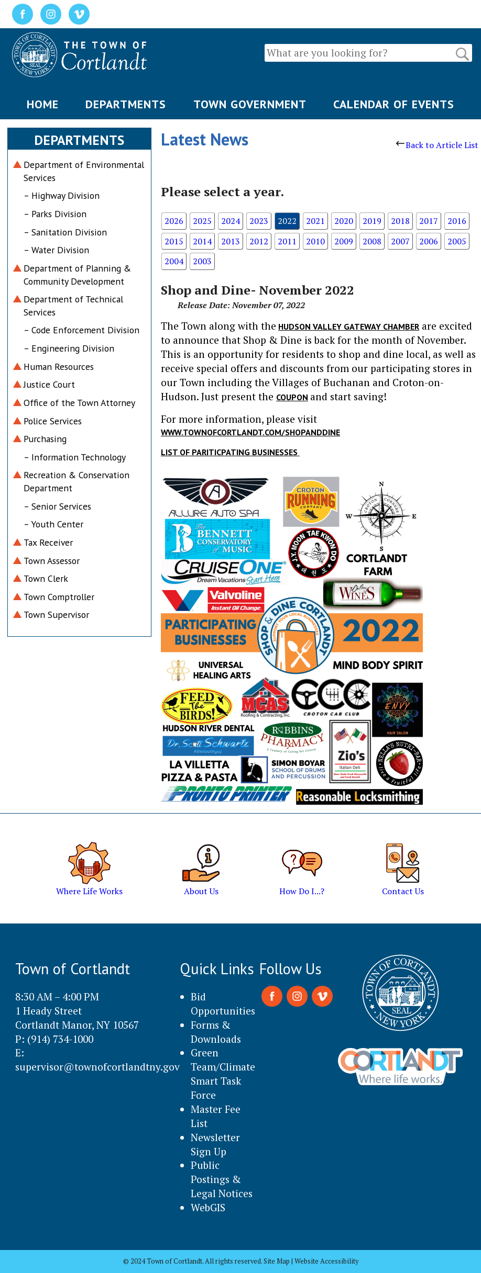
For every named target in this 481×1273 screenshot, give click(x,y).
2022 (287, 221)
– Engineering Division (69, 348)
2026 (174, 221)
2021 (315, 221)
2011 (287, 241)
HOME (43, 104)
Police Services (53, 421)
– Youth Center (53, 524)
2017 (428, 221)
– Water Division (56, 250)
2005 (456, 241)
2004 (174, 261)
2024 (230, 221)
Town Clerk (46, 578)
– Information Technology (75, 457)
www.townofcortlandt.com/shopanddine (250, 432)
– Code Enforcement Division (81, 330)
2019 (372, 221)
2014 (202, 241)
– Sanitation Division (65, 232)
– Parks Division (55, 214)
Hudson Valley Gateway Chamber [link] (348, 326)
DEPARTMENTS (125, 104)
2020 (343, 221)
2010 (315, 241)
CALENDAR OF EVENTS (393, 104)
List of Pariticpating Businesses (230, 452)
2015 (174, 241)
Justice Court (49, 384)
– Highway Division (62, 195)
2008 (372, 241)
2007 (400, 241)
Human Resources (59, 367)
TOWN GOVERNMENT (250, 104)
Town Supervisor (56, 615)
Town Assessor (52, 561)
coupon (292, 397)
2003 (202, 261)
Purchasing (45, 439)
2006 (428, 241)
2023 (258, 221)
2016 (456, 221)
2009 (343, 241)
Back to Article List (437, 145)
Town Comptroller (59, 597)
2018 (400, 221)
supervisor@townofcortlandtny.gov (97, 1066)
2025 (202, 221)
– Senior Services (57, 506)
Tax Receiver (48, 542)
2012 (258, 241)
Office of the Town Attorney (79, 403)
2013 (230, 241)
